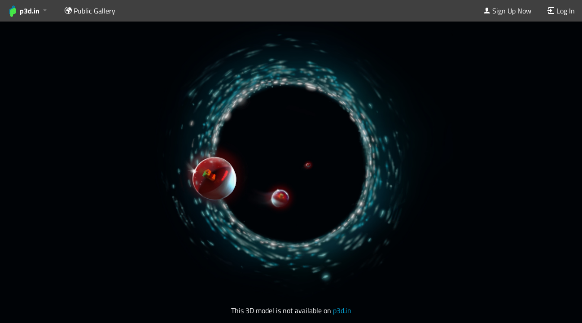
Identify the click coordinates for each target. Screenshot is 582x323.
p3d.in (342, 310)
